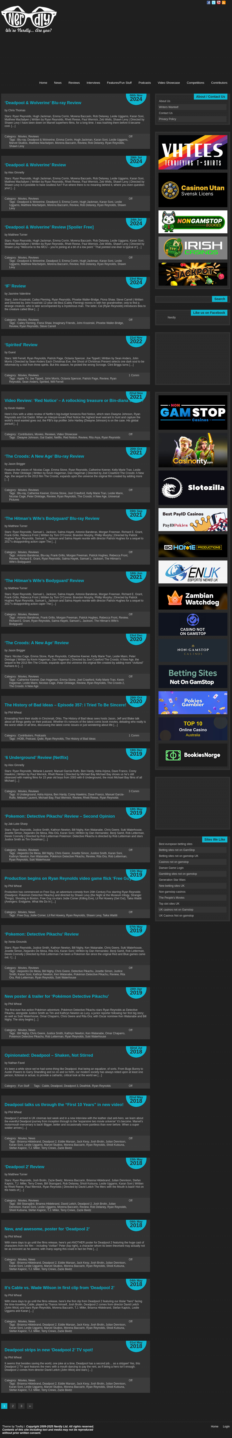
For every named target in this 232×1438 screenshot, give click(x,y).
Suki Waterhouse (39, 859)
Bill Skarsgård (25, 1203)
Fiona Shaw (44, 323)
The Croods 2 (115, 683)
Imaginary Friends (64, 323)
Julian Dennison (115, 1141)
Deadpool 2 (49, 1141)
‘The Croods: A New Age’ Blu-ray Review (44, 456)
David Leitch (68, 1203)
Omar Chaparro (114, 1033)
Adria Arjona (44, 794)
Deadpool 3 (53, 201)
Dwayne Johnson (27, 437)
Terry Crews (48, 1148)
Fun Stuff (23, 1085)
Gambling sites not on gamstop (178, 873)
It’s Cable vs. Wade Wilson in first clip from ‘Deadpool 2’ (60, 1287)
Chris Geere (62, 853)
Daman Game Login (171, 867)
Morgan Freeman (77, 555)
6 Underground (26, 794)
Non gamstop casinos (172, 891)
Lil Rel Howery (56, 915)
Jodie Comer (37, 915)
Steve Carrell (48, 326)
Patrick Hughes (98, 555)
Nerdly (172, 317)
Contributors (219, 82)
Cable (45, 1085)
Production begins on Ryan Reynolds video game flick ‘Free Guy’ (69, 878)
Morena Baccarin (65, 143)
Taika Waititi (110, 915)
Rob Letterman (117, 856)
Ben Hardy (60, 794)
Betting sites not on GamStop (177, 850)
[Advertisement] (136, 38)
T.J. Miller (34, 1148)
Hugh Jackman (83, 139)
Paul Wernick (63, 797)
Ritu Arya (94, 437)
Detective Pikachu (82, 971)
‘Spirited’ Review (21, 345)
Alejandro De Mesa (29, 853)
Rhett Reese (90, 797)
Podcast (30, 738)
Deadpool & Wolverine (41, 139)
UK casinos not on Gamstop (176, 909)
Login (226, 1426)
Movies (22, 136)
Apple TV (22, 378)
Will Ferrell (56, 381)
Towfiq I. (20, 1426)
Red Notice (70, 437)
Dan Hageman (49, 679)
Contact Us (166, 113)
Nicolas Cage (17, 496)
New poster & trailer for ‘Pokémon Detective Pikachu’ (57, 996)
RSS (224, 2)
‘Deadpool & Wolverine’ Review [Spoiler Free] (49, 227)
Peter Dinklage (36, 496)
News (58, 82)
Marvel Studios (18, 143)
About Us (164, 101)
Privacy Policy (167, 119)
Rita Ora (101, 856)
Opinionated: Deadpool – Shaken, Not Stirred (49, 1055)
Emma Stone (58, 493)
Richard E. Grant (30, 558)
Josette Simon (80, 853)
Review (82, 143)
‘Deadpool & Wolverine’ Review (35, 165)
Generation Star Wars (172, 879)
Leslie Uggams (118, 139)
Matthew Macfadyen (41, 143)
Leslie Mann (115, 493)
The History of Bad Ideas (80, 738)
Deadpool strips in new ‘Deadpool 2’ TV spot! (49, 1350)
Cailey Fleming (26, 323)
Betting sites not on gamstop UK (178, 856)
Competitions (195, 82)
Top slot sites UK (169, 903)
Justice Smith (98, 853)
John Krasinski (86, 323)
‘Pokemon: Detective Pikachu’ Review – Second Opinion (60, 816)
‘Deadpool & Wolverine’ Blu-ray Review (43, 102)
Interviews (93, 82)
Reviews (74, 82)
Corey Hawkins (77, 794)
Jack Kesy (83, 1141)
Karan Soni (101, 139)
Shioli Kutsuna (115, 1144)
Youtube (219, 2)
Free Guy (22, 915)
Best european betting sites (175, 844)
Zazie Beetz (64, 1148)
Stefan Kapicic (18, 1148)
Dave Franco (96, 794)
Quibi (40, 738)
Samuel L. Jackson (91, 558)
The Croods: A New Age (92, 496)
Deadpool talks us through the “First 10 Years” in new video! (64, 1104)
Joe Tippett (36, 378)
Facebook (208, 2)
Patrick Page (90, 378)
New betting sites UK (171, 885)
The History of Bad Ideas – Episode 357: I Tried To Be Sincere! (65, 705)
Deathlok (85, 1085)
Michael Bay (45, 797)
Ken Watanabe (39, 856)
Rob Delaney (96, 143)
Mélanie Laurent (27, 797)
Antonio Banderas (28, 555)
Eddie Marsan (66, 1141)
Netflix (58, 437)
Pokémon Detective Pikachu (67, 856)
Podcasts (145, 82)
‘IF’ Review (15, 286)
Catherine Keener (38, 493)
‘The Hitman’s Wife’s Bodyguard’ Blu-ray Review (52, 518)
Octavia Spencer (71, 378)
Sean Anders (30, 381)
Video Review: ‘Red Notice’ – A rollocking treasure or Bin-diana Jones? (74, 400)
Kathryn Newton (19, 856)
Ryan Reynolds (114, 143)
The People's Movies (171, 897)
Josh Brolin (97, 1141)
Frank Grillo (58, 555)
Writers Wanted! (168, 107)
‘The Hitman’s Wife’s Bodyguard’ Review (44, 580)
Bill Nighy (47, 853)
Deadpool (56, 1085)
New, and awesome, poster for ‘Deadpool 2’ (47, 1229)
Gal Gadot (46, 437)
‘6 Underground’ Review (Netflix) (36, 757)
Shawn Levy (16, 146)
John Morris (52, 378)
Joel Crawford (76, 493)
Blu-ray (21, 139)
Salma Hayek (70, 558)
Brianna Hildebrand (29, 1141)
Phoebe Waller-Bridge (109, 323)
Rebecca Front (118, 555)
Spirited (44, 381)
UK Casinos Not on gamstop (176, 915)
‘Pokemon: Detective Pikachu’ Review (42, 934)
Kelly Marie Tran (96, 493)
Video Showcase (169, 82)
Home (43, 82)
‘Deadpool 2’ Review (24, 1167)
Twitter (213, 2)
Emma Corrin (64, 139)
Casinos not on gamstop (174, 862)
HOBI (20, 738)
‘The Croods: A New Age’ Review (37, 643)
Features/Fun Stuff (119, 82)
